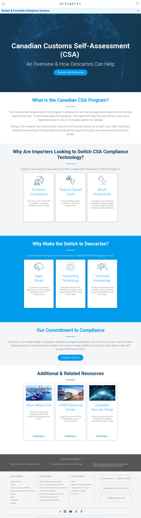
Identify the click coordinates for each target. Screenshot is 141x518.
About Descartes (15, 481)
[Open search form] (137, 4)
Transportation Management (48, 497)
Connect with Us (71, 357)
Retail (73, 481)
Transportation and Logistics (80, 488)
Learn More (39, 436)
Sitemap (13, 503)
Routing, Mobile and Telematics (49, 500)
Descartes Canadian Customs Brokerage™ (67, 464)
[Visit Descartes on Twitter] (76, 511)
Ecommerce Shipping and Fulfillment (51, 494)
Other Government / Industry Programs (25, 464)
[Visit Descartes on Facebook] (81, 511)
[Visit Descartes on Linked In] (65, 511)
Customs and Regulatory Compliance (51, 485)
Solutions (45, 476)
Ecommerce (75, 494)
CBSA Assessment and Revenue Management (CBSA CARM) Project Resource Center (110, 465)
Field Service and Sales (78, 491)
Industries (77, 476)
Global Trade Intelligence (47, 491)
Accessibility (14, 500)
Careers (12, 485)
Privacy (12, 494)
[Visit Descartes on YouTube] (70, 511)
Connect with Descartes (70, 72)
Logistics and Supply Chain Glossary (22, 491)
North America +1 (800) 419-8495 (116, 478)
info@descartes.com (116, 498)
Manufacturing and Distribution (81, 485)
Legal (12, 497)
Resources (16, 476)
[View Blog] (60, 511)
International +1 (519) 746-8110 (116, 488)
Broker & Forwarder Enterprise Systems (26, 10)
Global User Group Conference (20, 488)
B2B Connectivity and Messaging (50, 481)
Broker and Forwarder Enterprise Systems (52, 488)
